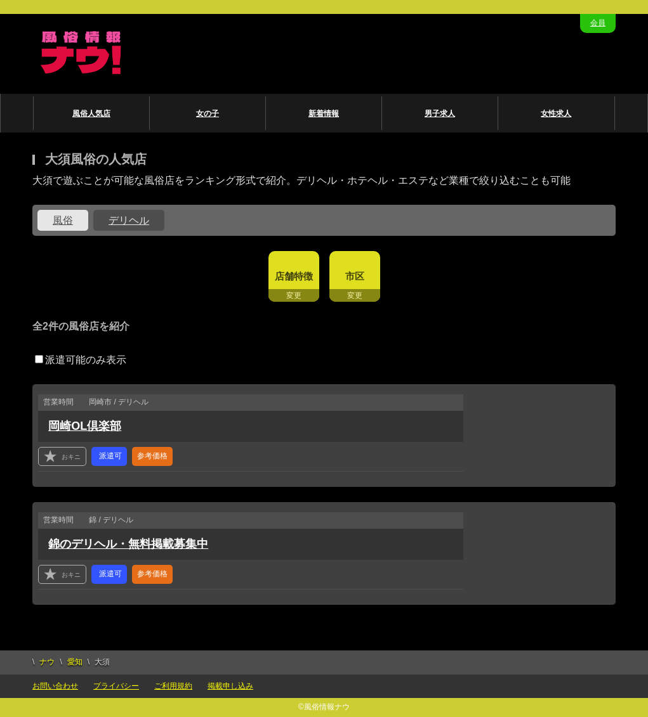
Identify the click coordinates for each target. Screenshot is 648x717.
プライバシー (116, 685)
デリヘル (129, 220)
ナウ (47, 661)
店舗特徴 (294, 276)
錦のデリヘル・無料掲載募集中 (128, 544)
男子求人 (440, 113)
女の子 (207, 113)
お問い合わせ (55, 685)
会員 (597, 22)
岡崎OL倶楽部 (84, 426)
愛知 (75, 661)
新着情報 (323, 113)
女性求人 (556, 113)
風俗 (63, 220)
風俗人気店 (91, 113)
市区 (354, 276)
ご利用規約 (173, 685)
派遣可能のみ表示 (80, 359)
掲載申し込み (230, 685)
